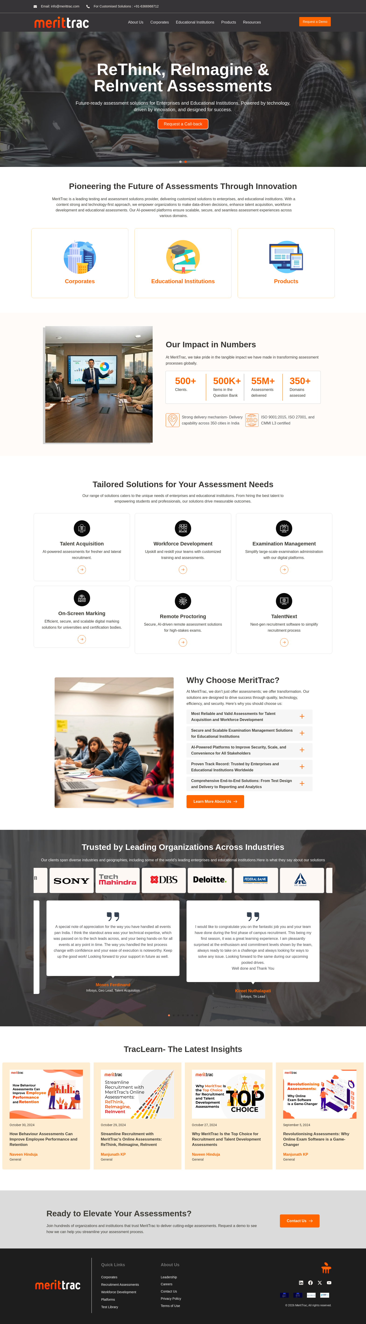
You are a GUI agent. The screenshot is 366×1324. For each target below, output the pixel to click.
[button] (180, 162)
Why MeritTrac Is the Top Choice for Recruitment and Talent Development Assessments (227, 1138)
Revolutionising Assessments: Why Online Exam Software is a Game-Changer (318, 1138)
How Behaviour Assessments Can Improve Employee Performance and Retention (46, 1138)
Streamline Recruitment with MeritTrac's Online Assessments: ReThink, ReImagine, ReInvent (134, 1138)
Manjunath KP (113, 1154)
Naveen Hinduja (24, 1154)
